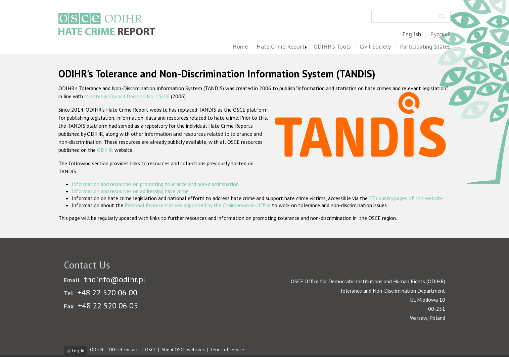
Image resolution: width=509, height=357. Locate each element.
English (411, 34)
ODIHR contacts (124, 350)
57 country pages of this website (406, 198)
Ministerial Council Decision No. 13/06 (127, 96)
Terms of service (227, 350)
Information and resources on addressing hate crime (130, 191)
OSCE (150, 350)
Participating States (425, 46)
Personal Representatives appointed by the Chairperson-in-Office (198, 205)
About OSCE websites (183, 350)
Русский (440, 34)
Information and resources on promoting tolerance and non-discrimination (155, 184)
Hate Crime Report (281, 46)
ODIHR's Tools (332, 46)
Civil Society (375, 46)
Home (240, 46)
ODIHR (105, 149)
